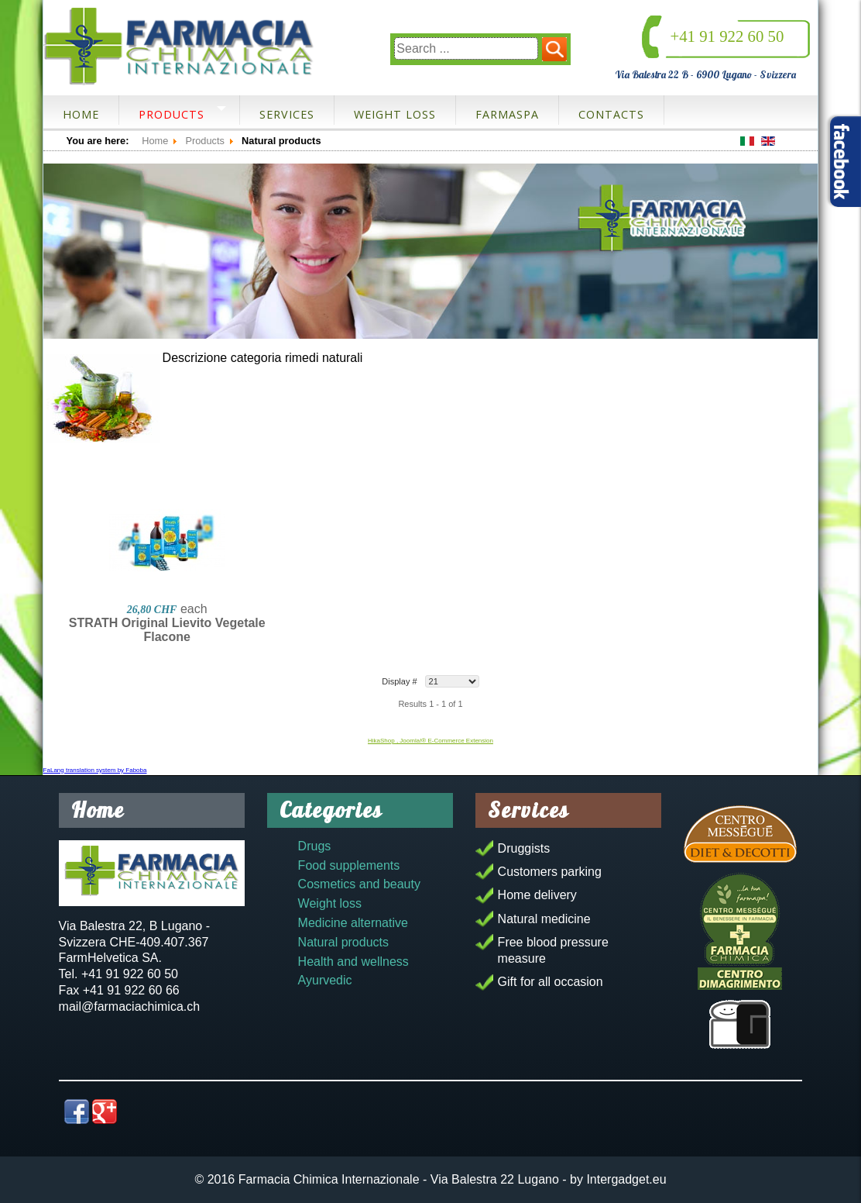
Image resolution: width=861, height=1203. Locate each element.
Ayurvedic (325, 980)
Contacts (611, 114)
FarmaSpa (507, 114)
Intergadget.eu (626, 1179)
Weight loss (395, 114)
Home (81, 114)
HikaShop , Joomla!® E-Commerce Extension (430, 740)
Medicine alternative (353, 922)
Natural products (343, 942)
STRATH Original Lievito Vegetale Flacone (167, 629)
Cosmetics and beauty (359, 884)
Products (171, 114)
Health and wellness (353, 961)
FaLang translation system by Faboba (95, 770)
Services (286, 114)
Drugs (314, 846)
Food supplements (349, 865)
